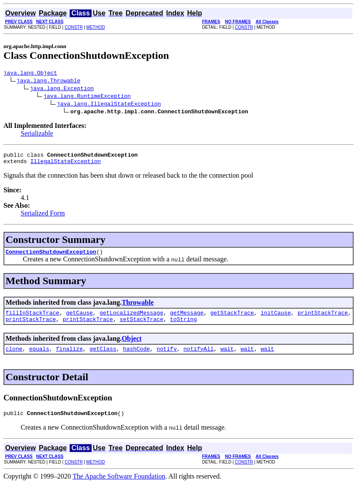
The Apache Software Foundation (119, 486)
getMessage (186, 319)
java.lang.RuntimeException (87, 97)
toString (183, 326)
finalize (69, 357)
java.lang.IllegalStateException (109, 105)
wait (227, 357)
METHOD (95, 27)
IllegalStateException (65, 165)
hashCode (136, 357)
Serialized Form (43, 217)
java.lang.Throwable (48, 81)
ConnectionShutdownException (51, 257)
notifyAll (199, 357)
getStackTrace (232, 319)
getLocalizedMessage (131, 319)
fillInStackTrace (32, 319)
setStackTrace (141, 326)
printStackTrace (323, 319)
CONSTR (74, 27)
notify (167, 357)
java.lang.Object (30, 74)
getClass (102, 357)
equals (39, 357)
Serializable (37, 134)
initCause (276, 319)
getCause (79, 319)
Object (132, 346)
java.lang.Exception (62, 89)
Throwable (138, 307)
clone (14, 357)
